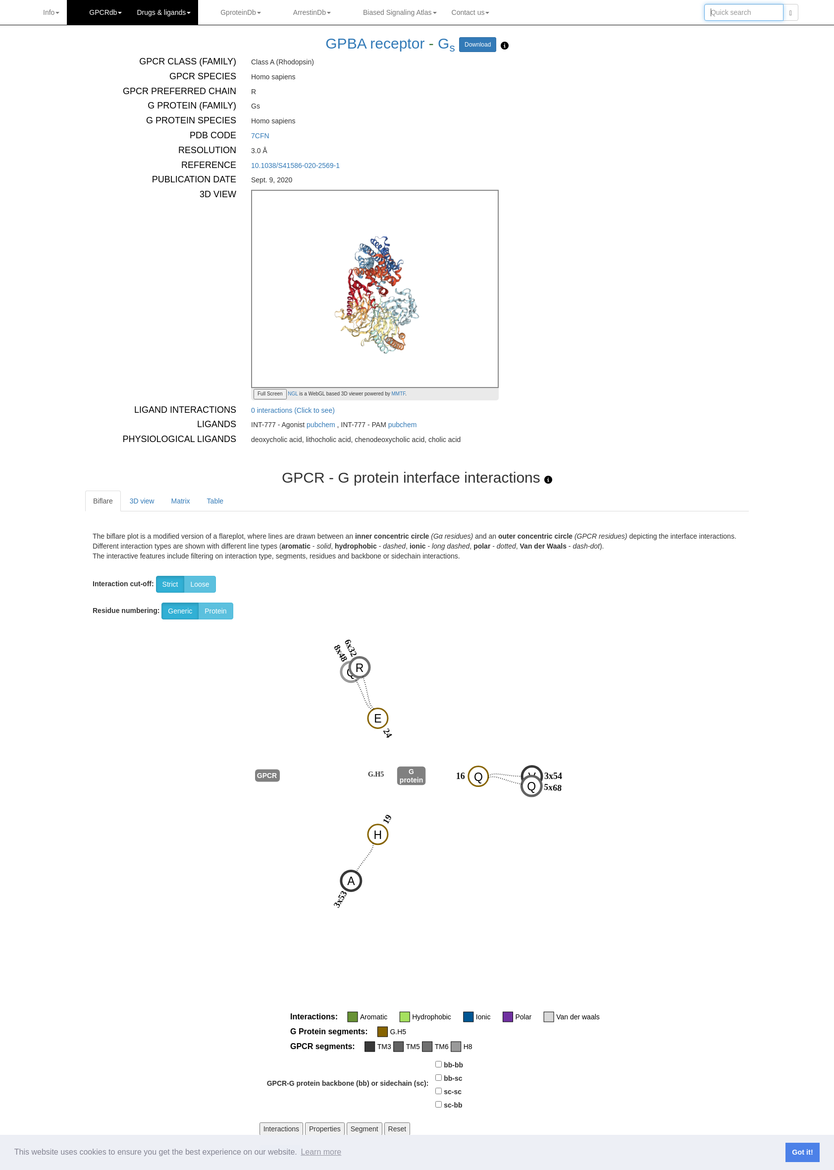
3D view (142, 501)
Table (215, 501)
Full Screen (270, 393)
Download (478, 44)
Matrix (180, 501)
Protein (215, 611)
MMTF (399, 393)
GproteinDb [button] (240, 12)
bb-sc (453, 1078)
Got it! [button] (802, 1152)
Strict (170, 584)
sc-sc (453, 1092)
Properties (325, 1129)
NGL (292, 393)
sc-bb (453, 1105)
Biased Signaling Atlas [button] (400, 12)
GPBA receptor (374, 43)
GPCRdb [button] (105, 12)
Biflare (103, 501)
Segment (364, 1129)
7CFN (260, 136)
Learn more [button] (321, 1152)
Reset (397, 1129)
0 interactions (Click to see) (293, 410)
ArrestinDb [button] (312, 12)
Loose (199, 584)
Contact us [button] (471, 12)
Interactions (281, 1129)
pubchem (321, 425)
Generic (180, 611)
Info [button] (51, 12)
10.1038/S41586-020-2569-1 (295, 165)
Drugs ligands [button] (164, 12)
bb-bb (453, 1065)
